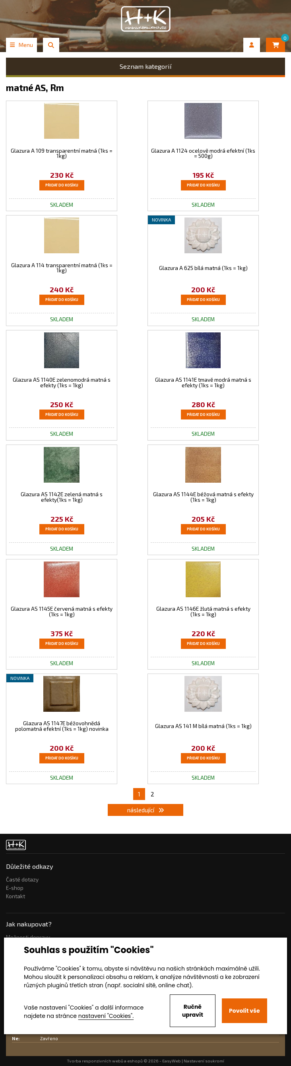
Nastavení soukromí (204, 1060)
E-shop (14, 888)
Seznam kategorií (146, 66)
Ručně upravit (192, 1011)
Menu (21, 44)
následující (145, 810)
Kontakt (15, 896)
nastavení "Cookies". (106, 1016)
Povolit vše (244, 1011)
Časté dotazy (22, 879)
